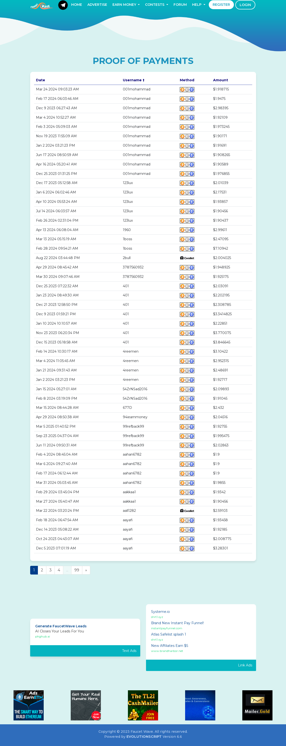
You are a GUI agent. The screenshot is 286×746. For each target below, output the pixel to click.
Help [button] (197, 4)
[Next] (86, 570)
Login (245, 5)
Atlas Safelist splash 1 (168, 634)
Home (76, 4)
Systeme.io (160, 611)
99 (76, 570)
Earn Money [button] (124, 4)
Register (221, 4)
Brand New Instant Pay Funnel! (177, 623)
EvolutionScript (144, 736)
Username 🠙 (133, 80)
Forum (180, 4)
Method (187, 80)
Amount (220, 80)
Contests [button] (155, 4)
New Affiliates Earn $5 (169, 645)
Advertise (97, 4)
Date (40, 80)
